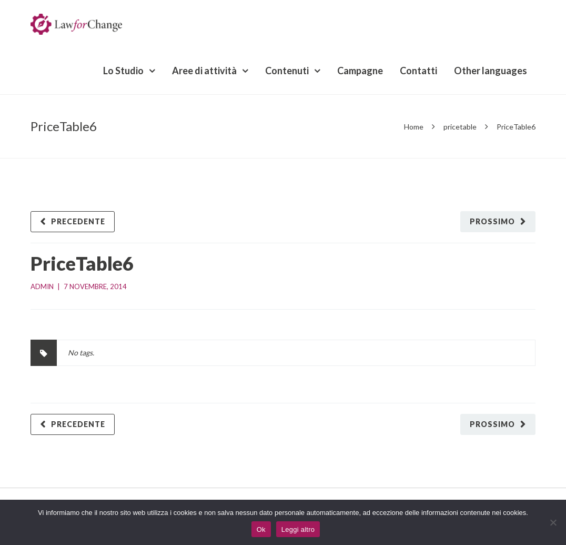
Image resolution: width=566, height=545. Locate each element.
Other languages (490, 70)
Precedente (78, 221)
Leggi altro (298, 529)
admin (42, 286)
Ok (261, 529)
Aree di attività (204, 70)
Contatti (418, 70)
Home (413, 126)
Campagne (360, 70)
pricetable (460, 126)
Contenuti (287, 70)
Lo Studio (123, 70)
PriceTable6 (82, 263)
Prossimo (492, 221)
